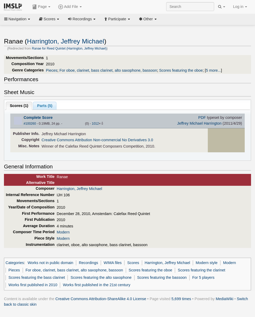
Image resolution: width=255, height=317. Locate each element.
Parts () (44, 106)
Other (148, 19)
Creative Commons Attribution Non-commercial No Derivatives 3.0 (97, 140)
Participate (117, 19)
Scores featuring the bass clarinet (36, 277)
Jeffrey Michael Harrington (199, 123)
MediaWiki (224, 299)
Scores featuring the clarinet (201, 270)
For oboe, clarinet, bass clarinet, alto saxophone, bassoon (108, 70)
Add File (69, 6)
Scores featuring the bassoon (162, 277)
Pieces (51, 70)
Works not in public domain (50, 263)
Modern (63, 232)
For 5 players (203, 277)
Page (41, 6)
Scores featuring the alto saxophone (101, 277)
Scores (49, 19)
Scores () (19, 106)
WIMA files (113, 263)
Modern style (207, 263)
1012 (95, 123)
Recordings (81, 19)
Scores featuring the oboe (181, 70)
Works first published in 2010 (32, 285)
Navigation (17, 19)
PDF (202, 117)
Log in (240, 6)
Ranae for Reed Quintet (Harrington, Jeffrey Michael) (69, 48)
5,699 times (181, 299)
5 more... (213, 70)
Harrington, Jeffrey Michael (65, 41)
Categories (15, 263)
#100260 (30, 123)
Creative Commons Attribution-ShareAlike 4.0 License (100, 299)
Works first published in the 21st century (96, 285)
